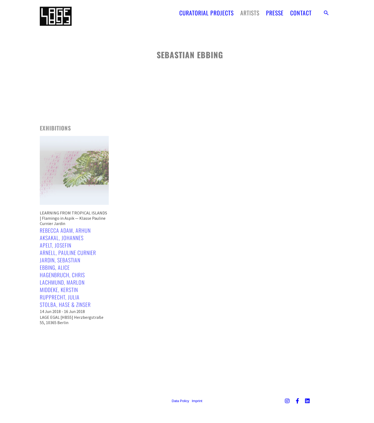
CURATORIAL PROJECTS (206, 11)
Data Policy (180, 401)
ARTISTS (249, 11)
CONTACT (301, 11)
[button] (326, 11)
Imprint (197, 401)
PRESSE (275, 11)
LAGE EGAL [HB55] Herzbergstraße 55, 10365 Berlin (71, 342)
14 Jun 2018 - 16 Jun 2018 (62, 334)
